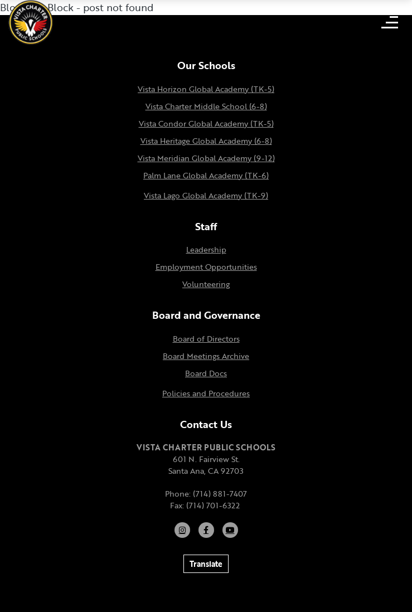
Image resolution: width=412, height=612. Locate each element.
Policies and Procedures (206, 393)
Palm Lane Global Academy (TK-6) (206, 175)
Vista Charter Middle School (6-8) (206, 106)
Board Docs (206, 373)
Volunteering (206, 284)
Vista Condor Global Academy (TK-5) (206, 123)
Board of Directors (206, 338)
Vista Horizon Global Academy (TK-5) (206, 89)
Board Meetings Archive (206, 356)
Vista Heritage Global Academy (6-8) (206, 141)
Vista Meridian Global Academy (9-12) (206, 158)
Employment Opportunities (206, 267)
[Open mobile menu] (389, 22)
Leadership (206, 249)
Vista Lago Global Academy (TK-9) (206, 195)
